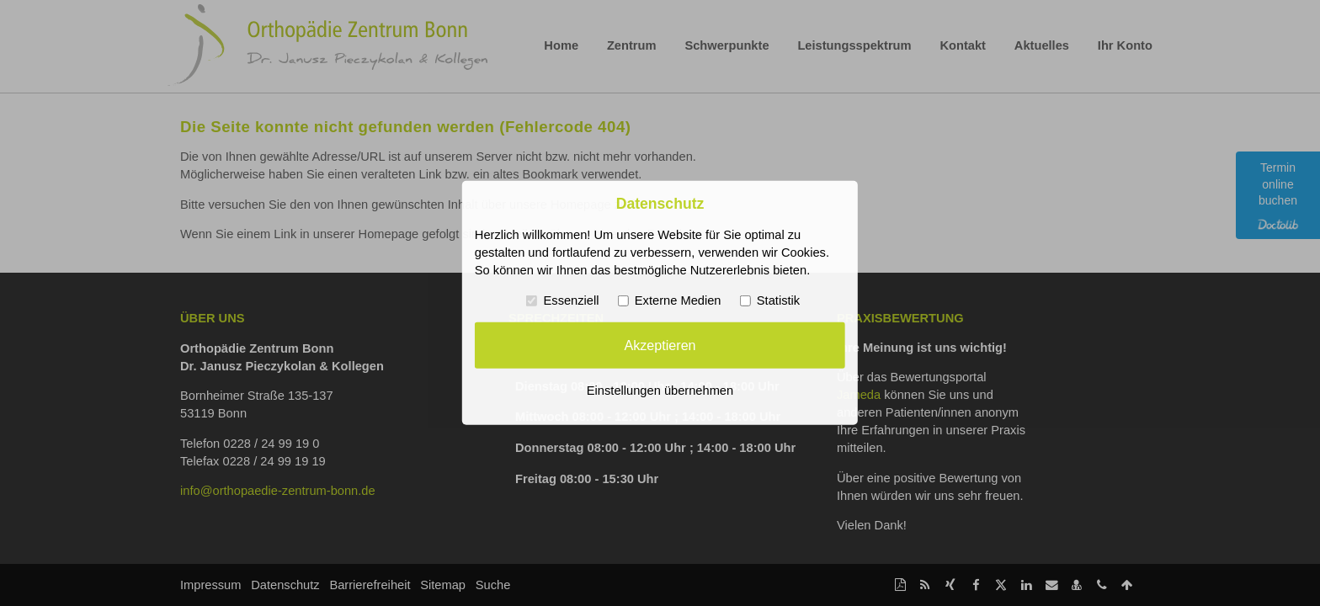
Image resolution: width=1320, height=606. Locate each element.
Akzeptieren (659, 345)
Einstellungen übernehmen (660, 390)
